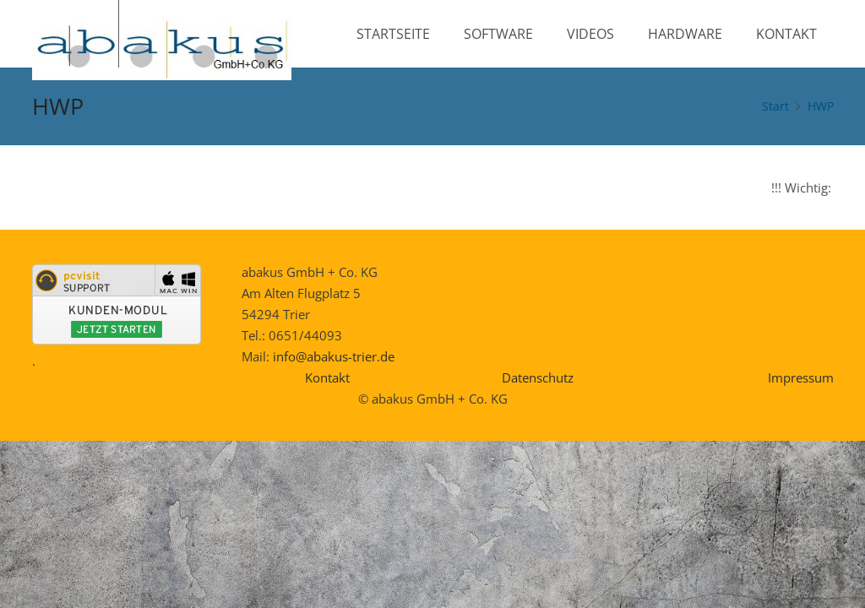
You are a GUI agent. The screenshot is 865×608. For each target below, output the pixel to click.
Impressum (801, 377)
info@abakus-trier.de (333, 356)
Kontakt (327, 377)
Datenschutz (538, 377)
